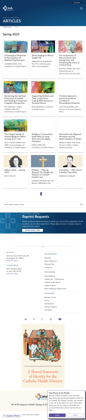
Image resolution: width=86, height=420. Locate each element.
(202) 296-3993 (12, 261)
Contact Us (48, 267)
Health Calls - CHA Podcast (54, 279)
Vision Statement (50, 261)
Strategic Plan (49, 264)
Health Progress (8, 27)
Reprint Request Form (32, 230)
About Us (47, 258)
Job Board (48, 310)
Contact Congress (50, 307)
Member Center (50, 297)
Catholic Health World (52, 282)
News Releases (49, 276)
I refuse (75, 415)
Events (46, 300)
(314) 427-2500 (12, 274)
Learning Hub (49, 304)
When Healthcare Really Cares (55, 289)
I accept (57, 415)
